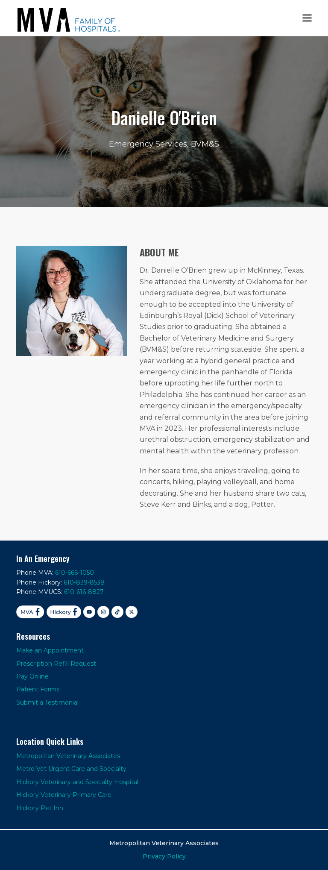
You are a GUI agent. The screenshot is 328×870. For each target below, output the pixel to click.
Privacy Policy (164, 856)
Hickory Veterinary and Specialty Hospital (77, 782)
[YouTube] (89, 612)
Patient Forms (37, 689)
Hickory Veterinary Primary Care (63, 795)
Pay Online (32, 676)
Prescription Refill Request (56, 663)
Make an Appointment (50, 650)
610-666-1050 (74, 572)
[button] (307, 18)
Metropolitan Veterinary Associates (68, 756)
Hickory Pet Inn (39, 808)
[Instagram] (103, 612)
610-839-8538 (84, 582)
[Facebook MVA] (30, 611)
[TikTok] (117, 612)
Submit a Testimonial (47, 702)
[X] (132, 612)
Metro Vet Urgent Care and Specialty (71, 769)
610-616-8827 (84, 592)
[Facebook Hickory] (64, 611)
